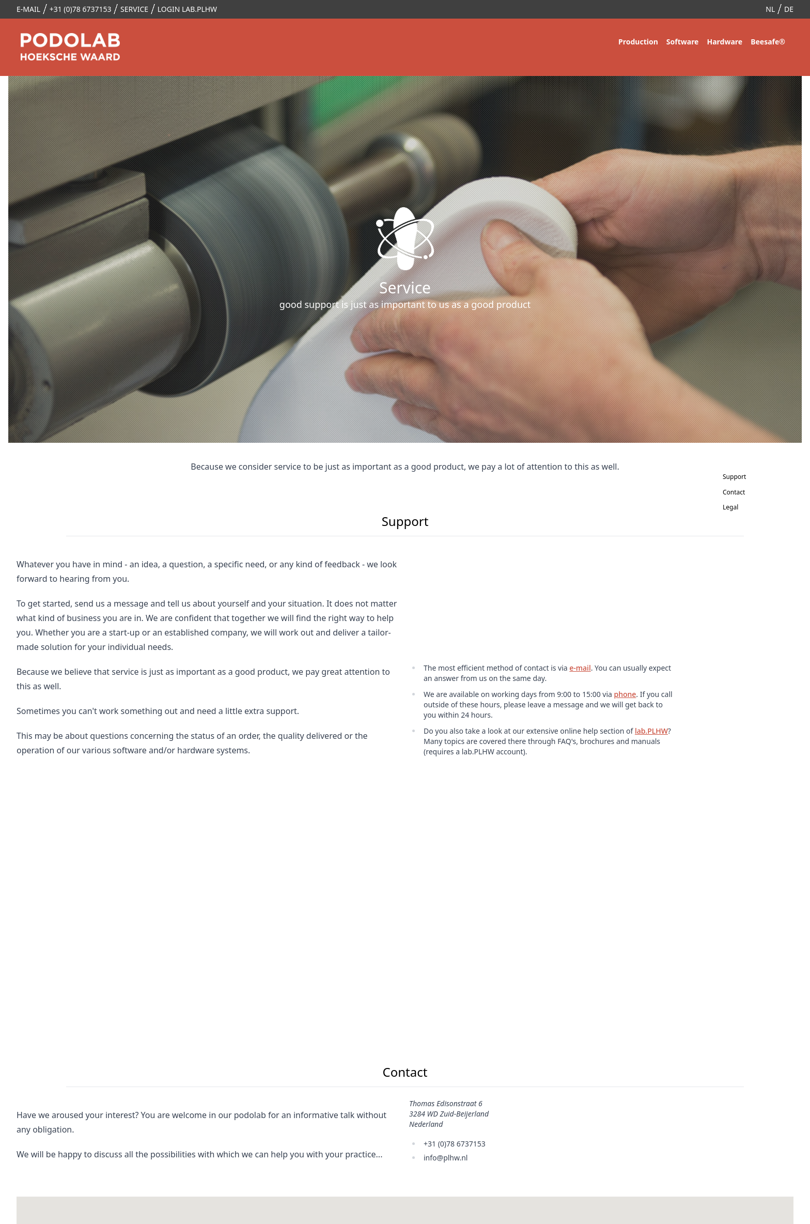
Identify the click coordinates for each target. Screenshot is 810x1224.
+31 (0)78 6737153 (81, 9)
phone (625, 694)
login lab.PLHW (187, 9)
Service (134, 9)
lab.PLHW (651, 731)
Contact (725, 492)
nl (770, 9)
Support (725, 476)
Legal (725, 507)
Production (638, 42)
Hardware (724, 42)
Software (682, 42)
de (788, 9)
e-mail (28, 9)
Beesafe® (768, 42)
